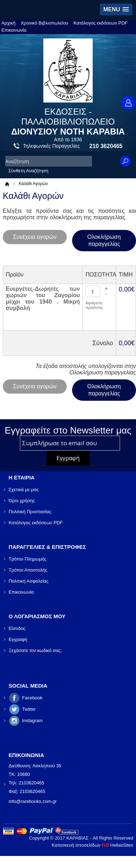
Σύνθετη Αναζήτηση (28, 170)
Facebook (32, 697)
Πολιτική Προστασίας (30, 511)
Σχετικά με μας (23, 489)
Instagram (32, 720)
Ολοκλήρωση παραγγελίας (104, 240)
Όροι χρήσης (22, 500)
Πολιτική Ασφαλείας (28, 581)
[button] (116, 9)
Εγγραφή (18, 639)
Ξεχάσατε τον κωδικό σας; (35, 650)
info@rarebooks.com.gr (32, 801)
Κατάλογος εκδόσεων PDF (100, 23)
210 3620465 (106, 146)
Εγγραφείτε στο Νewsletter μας (68, 430)
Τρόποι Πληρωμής (28, 559)
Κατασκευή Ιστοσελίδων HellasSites (92, 845)
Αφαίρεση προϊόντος (94, 305)
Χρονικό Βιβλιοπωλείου (44, 23)
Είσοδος (17, 628)
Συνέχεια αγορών (34, 237)
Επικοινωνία (14, 30)
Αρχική (8, 23)
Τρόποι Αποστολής (28, 570)
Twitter (29, 709)
